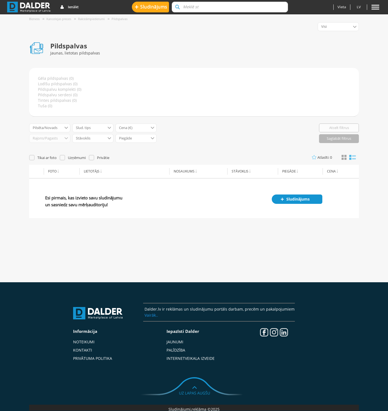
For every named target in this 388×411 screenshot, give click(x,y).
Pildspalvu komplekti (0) (59, 89)
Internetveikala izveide (191, 358)
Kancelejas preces (58, 19)
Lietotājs (91, 171)
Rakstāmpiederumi (91, 19)
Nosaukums (184, 171)
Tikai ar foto (47, 157)
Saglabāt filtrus (339, 138)
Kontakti (82, 350)
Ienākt (69, 7)
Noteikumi (84, 341)
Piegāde (289, 171)
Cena (331, 171)
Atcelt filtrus (339, 127)
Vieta (341, 6)
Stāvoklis (240, 171)
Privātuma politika (92, 358)
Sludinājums (151, 6)
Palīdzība (176, 350)
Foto (52, 171)
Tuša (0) (45, 105)
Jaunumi (175, 341)
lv (359, 6)
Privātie (103, 157)
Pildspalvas (120, 19)
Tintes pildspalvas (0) (57, 100)
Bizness (34, 19)
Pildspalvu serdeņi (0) (57, 94)
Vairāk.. (151, 315)
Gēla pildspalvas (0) (56, 78)
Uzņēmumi (77, 157)
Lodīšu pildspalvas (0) (57, 83)
